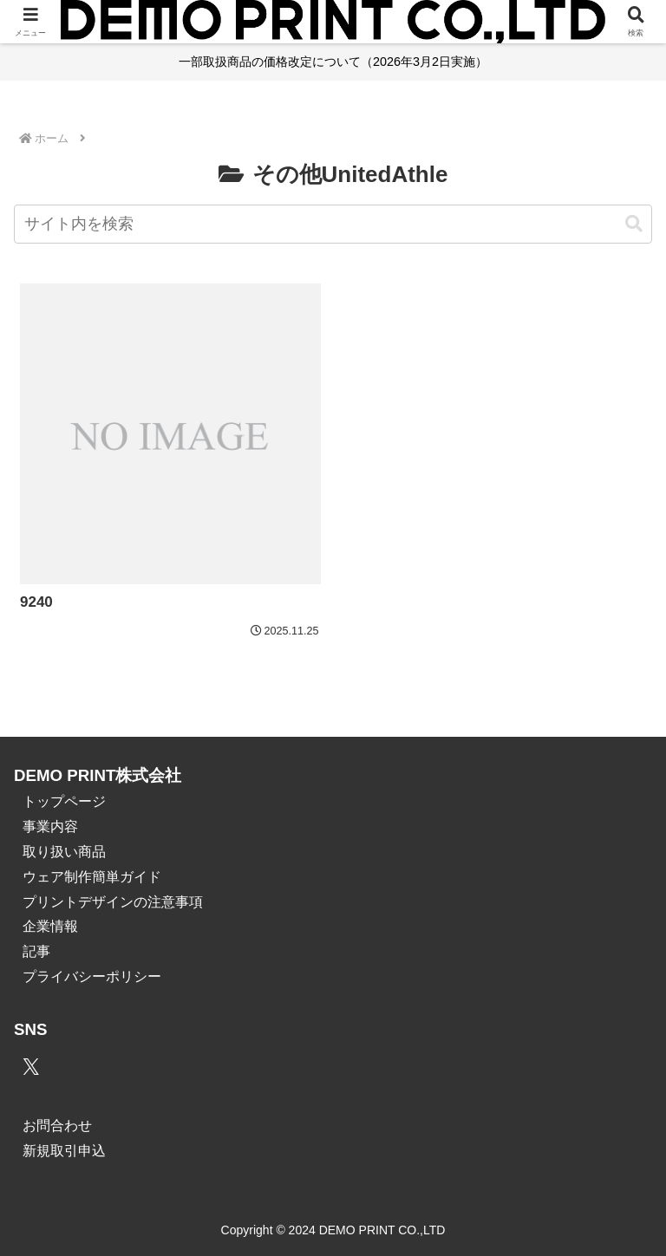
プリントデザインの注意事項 (113, 902)
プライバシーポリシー (92, 976)
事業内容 (50, 826)
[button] (634, 224)
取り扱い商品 (64, 851)
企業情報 (50, 926)
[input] (333, 224)
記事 (36, 951)
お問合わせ (57, 1125)
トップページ (64, 801)
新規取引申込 (64, 1150)
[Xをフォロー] (27, 1067)
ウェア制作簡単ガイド (92, 876)
